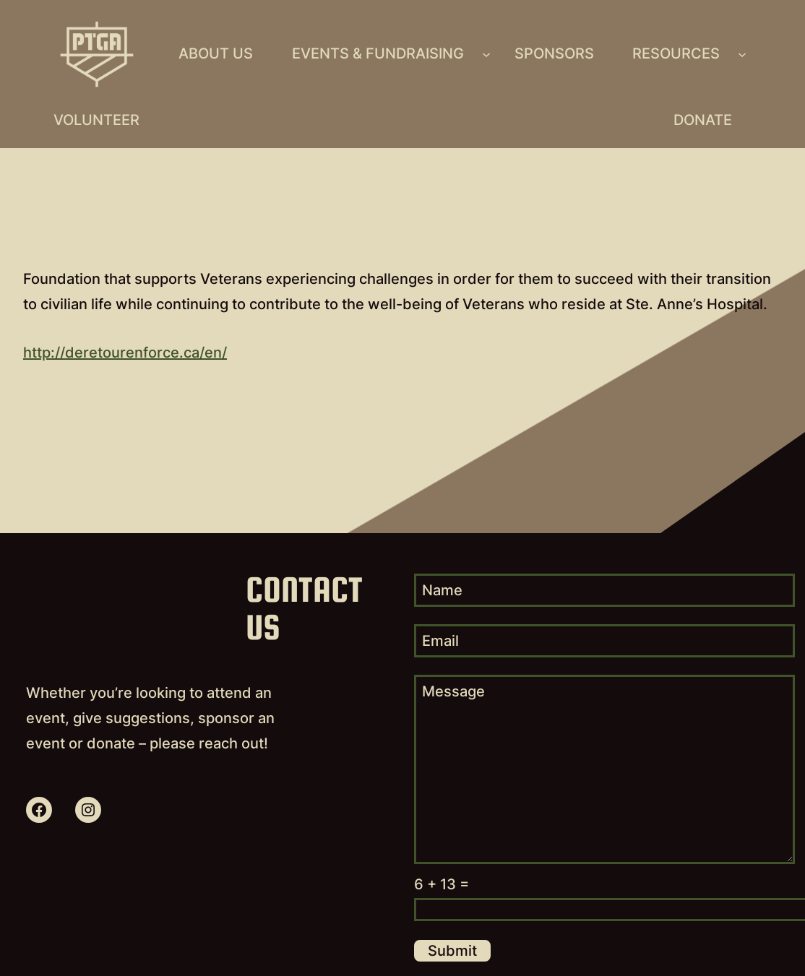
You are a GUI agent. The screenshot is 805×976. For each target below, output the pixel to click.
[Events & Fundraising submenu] (486, 54)
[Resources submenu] (742, 54)
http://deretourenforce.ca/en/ (125, 352)
